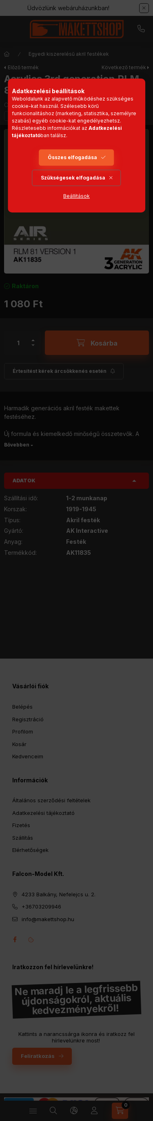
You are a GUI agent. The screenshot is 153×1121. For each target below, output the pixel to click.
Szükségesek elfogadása (73, 178)
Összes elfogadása (72, 157)
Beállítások (76, 196)
